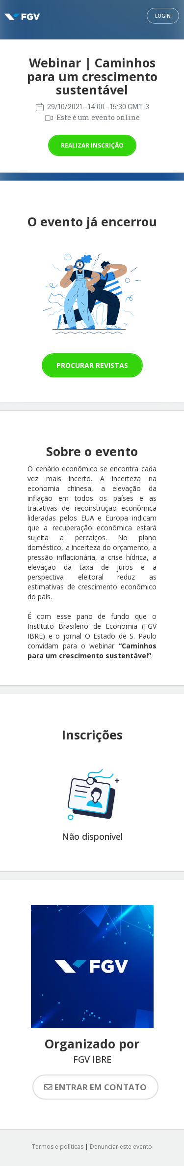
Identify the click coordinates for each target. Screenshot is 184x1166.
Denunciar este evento (121, 1146)
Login (163, 15)
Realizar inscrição (92, 145)
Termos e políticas (57, 1146)
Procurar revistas (92, 365)
